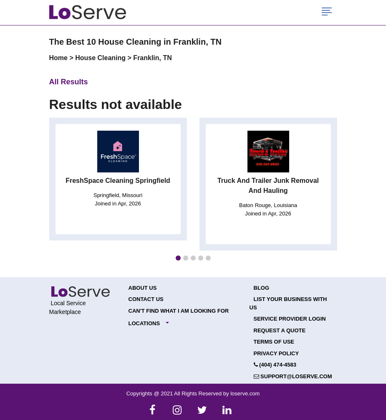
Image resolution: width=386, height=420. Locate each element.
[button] (178, 258)
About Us (143, 288)
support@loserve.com (293, 376)
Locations (144, 323)
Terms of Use (274, 342)
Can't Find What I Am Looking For (179, 311)
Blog (262, 288)
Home (59, 57)
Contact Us (146, 299)
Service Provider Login (290, 319)
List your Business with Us (288, 303)
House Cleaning (101, 57)
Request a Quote (280, 330)
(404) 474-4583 (275, 365)
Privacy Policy (276, 353)
